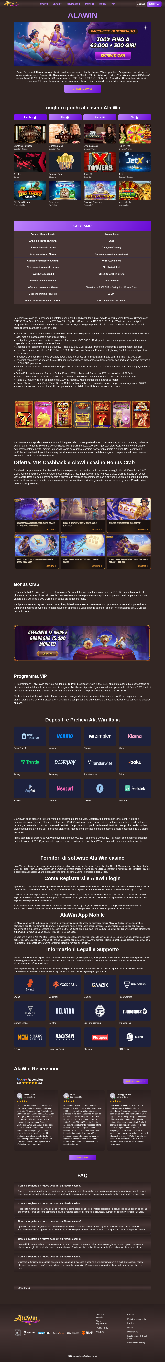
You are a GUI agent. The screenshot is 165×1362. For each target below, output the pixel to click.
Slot (134, 117)
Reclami (130, 1328)
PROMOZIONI (73, 4)
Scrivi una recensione (135, 1081)
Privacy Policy (102, 1328)
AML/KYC (100, 1332)
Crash (100, 117)
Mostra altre (82, 1157)
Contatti (130, 1315)
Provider (131, 1323)
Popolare (30, 117)
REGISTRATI (154, 4)
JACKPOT (89, 4)
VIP (113, 4)
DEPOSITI (57, 4)
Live (65, 117)
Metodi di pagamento (136, 1319)
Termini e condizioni (100, 1316)
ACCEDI (141, 4)
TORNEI (103, 4)
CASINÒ (44, 4)
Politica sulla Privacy (136, 1342)
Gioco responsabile (101, 1322)
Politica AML (132, 1332)
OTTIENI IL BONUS (82, 89)
